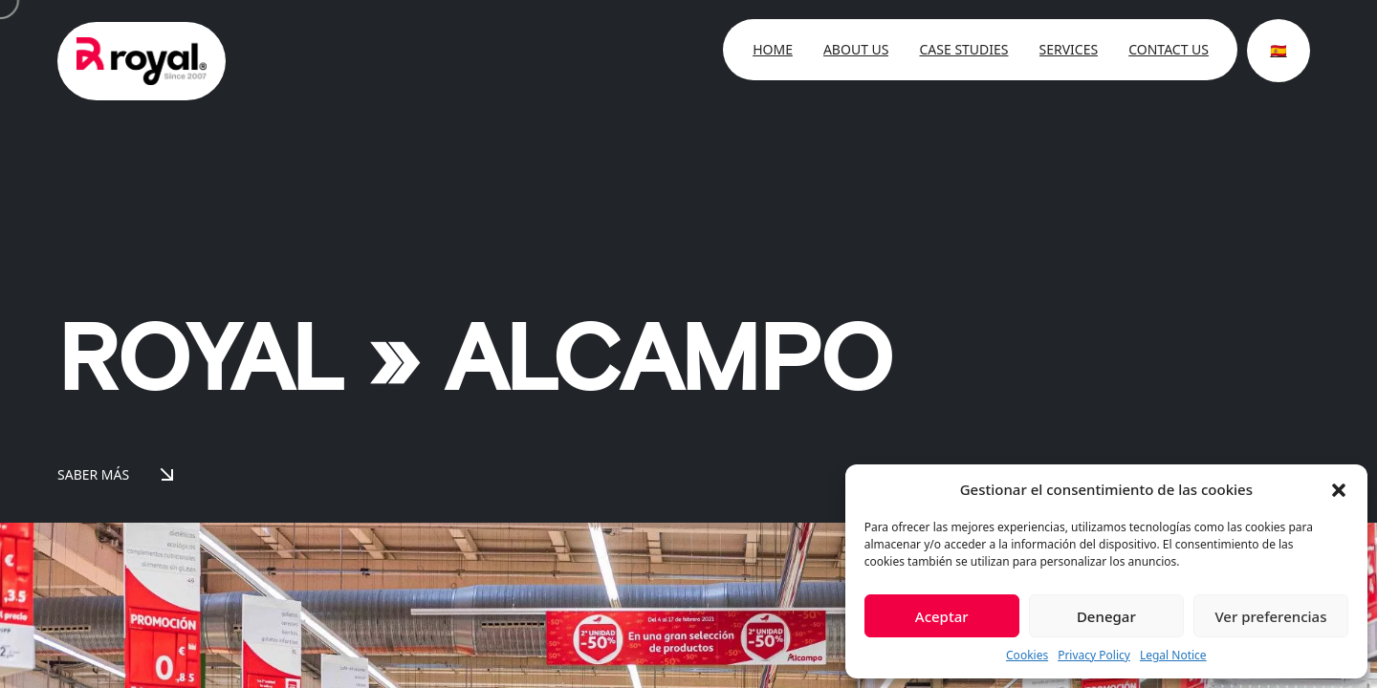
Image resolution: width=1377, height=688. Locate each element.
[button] (1338, 489)
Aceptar (942, 616)
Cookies (1027, 655)
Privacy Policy (1094, 655)
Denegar (1106, 616)
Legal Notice (1173, 655)
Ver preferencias (1270, 616)
